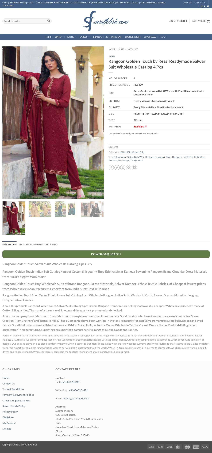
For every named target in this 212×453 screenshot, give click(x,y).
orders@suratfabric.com (76, 398)
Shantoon (112, 160)
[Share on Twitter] (117, 167)
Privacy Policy (10, 411)
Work (140, 160)
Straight (126, 160)
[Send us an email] (202, 6)
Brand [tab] (54, 244)
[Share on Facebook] (111, 167)
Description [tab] (9, 244)
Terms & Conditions (13, 389)
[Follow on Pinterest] (208, 6)
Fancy (168, 157)
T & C (163, 36)
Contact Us (200, 2)
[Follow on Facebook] (199, 6)
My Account (9, 422)
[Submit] (48, 21)
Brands (97, 37)
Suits (59, 36)
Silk (119, 160)
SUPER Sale (150, 37)
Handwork (177, 157)
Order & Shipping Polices (16, 400)
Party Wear (199, 157)
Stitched (135, 152)
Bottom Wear (113, 37)
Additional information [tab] (33, 244)
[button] (201, 20)
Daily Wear (139, 157)
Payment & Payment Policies (18, 394)
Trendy (134, 160)
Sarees (84, 36)
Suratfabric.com (37, 335)
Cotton (130, 157)
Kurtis (71, 36)
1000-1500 (132, 49)
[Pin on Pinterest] (128, 167)
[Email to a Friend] (122, 167)
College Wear (120, 157)
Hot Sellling (188, 157)
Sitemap (6, 428)
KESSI (111, 56)
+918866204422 (70, 381)
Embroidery (159, 157)
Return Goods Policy (13, 406)
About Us (187, 2)
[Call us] (205, 6)
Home (48, 37)
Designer (149, 157)
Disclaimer (8, 417)
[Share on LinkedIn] (134, 167)
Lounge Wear (132, 37)
